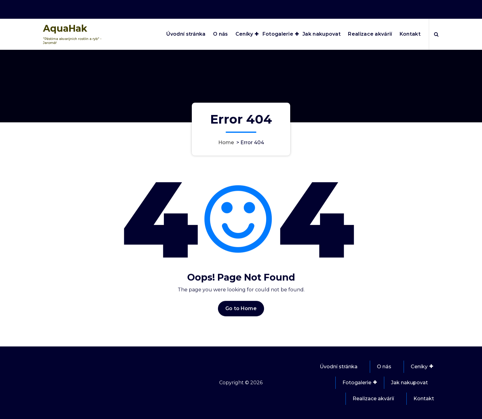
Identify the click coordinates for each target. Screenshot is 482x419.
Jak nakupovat (321, 34)
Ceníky (244, 34)
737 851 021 (425, 8)
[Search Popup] (436, 34)
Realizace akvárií (370, 34)
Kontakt (410, 34)
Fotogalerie (278, 34)
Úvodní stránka (185, 34)
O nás (220, 34)
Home (226, 142)
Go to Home (241, 317)
